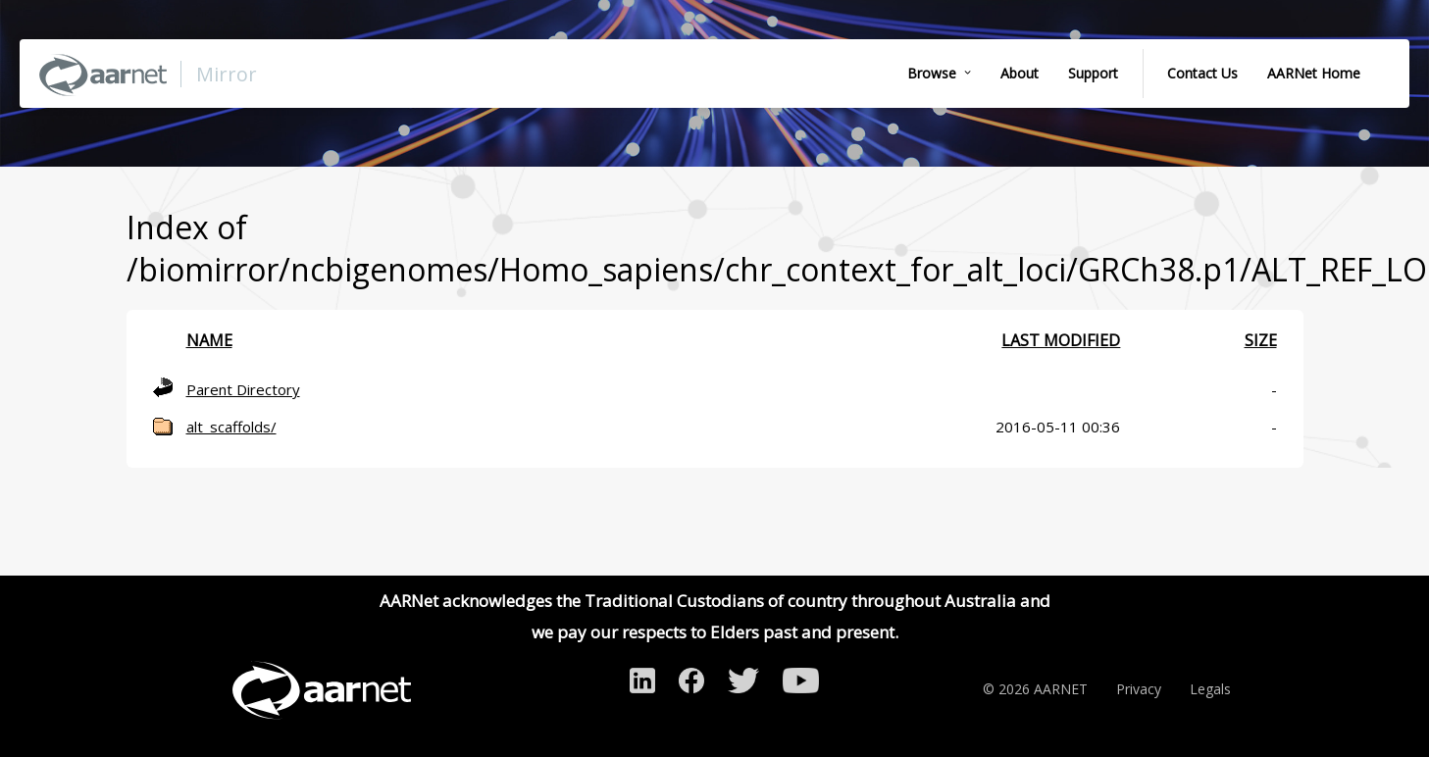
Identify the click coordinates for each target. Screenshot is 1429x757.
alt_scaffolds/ (231, 426)
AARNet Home (1313, 73)
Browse (931, 73)
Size (1261, 340)
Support (1093, 73)
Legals (1210, 689)
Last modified (1060, 340)
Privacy (1138, 689)
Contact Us (1202, 73)
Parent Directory (243, 389)
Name (209, 340)
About (1019, 73)
